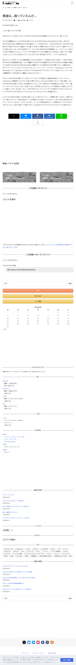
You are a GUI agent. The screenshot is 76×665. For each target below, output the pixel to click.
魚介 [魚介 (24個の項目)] (71, 556)
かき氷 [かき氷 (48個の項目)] (53, 549)
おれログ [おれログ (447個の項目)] (36, 549)
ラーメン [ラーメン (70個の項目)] (57, 554)
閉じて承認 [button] (66, 660)
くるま (5, 444)
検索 (70, 283)
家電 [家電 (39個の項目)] (27, 556)
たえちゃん (6, 388)
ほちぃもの (38, 296)
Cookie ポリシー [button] (50, 662)
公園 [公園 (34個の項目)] (12, 556)
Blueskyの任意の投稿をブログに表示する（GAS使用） (19, 577)
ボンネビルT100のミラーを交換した (14, 500)
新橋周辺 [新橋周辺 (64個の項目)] (34, 556)
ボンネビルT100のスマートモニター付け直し (16, 518)
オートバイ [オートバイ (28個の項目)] (31, 551)
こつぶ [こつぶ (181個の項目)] (66, 549)
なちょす (5, 381)
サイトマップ (25, 653)
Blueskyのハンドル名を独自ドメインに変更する (17, 589)
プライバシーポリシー (38, 653)
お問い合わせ (52, 653)
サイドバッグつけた (8, 495)
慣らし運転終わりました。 (10, 512)
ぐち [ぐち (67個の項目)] (59, 549)
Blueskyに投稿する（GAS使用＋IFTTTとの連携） (18, 572)
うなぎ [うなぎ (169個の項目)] (28, 549)
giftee (38, 290)
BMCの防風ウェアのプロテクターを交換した (16, 506)
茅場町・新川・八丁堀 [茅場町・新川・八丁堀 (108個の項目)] (60, 556)
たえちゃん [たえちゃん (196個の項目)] (8, 551)
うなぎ (5, 396)
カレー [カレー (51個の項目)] (38, 551)
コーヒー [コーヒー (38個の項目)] (46, 551)
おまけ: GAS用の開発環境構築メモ (13, 583)
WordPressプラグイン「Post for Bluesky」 (16, 566)
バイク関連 (38, 301)
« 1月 (4, 329)
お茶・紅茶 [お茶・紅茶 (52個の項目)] (45, 549)
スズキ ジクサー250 (10, 439)
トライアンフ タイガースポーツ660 (14, 437)
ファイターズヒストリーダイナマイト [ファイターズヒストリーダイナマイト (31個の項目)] (34, 554)
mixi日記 (23, 20)
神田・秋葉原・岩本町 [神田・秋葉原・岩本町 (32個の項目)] (45, 556)
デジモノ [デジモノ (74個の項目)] (66, 551)
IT (16, 20)
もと (4, 404)
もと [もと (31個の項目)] (23, 551)
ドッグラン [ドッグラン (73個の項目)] (7, 554)
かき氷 (5, 450)
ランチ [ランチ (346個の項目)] (49, 554)
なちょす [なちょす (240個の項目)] (16, 551)
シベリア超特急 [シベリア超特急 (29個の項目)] (56, 551)
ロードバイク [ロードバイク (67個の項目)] (66, 554)
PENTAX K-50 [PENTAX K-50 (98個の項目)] (9, 549)
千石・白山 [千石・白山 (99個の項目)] (19, 556)
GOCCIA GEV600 (9, 441)
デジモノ (31, 20)
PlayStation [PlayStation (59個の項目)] (19, 549)
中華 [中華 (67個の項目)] (6, 556)
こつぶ (5, 418)
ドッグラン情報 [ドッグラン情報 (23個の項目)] (18, 554)
